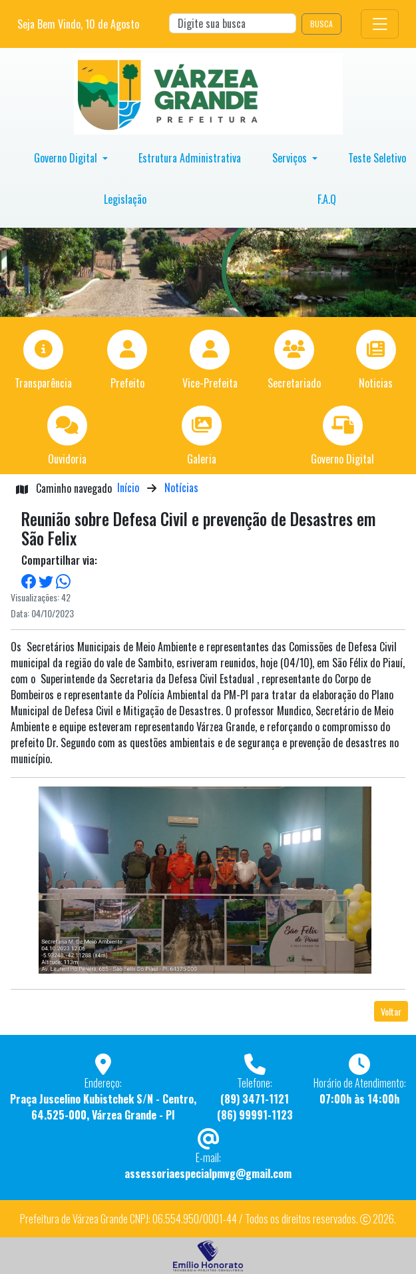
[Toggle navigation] (380, 23)
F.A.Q (326, 199)
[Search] (232, 23)
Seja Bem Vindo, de (78, 24)
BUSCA (321, 23)
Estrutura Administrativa (189, 158)
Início (128, 487)
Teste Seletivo (377, 158)
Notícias (181, 487)
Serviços (291, 158)
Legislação (125, 199)
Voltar (391, 1011)
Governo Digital (67, 158)
